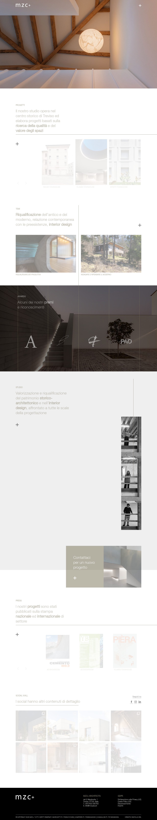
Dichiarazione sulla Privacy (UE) (129, 800)
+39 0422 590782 (92, 804)
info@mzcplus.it (91, 806)
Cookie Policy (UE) (124, 802)
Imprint (120, 806)
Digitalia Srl (136, 817)
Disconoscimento (124, 804)
